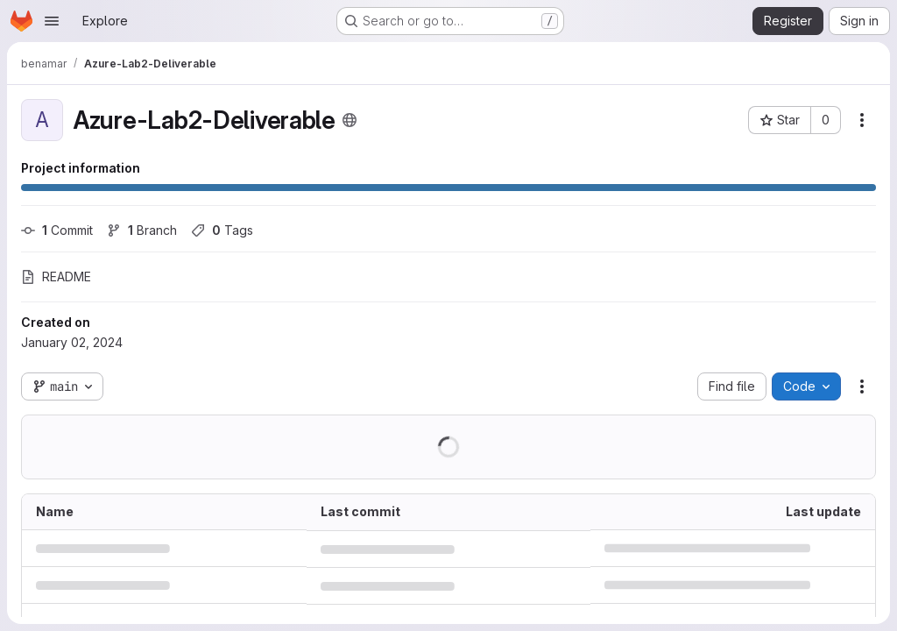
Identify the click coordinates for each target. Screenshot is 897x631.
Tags (222, 230)
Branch (142, 230)
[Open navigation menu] (52, 21)
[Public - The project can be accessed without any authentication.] (350, 120)
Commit (57, 230)
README (56, 276)
